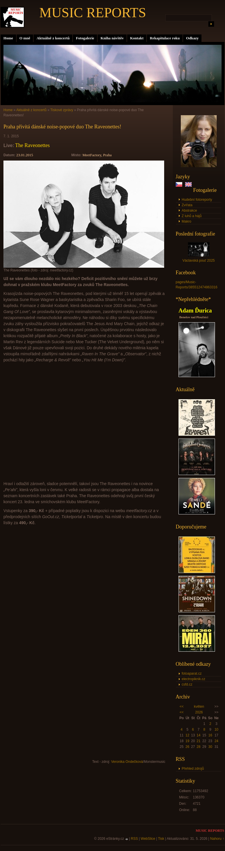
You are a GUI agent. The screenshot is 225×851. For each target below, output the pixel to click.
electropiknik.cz (193, 679)
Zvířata (187, 205)
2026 (199, 712)
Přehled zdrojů (193, 769)
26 (187, 747)
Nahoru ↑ (217, 839)
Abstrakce (189, 211)
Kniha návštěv (112, 38)
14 (198, 735)
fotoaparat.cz (191, 673)
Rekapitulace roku (165, 38)
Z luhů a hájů (191, 216)
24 (216, 741)
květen (199, 707)
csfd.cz (187, 684)
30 (210, 747)
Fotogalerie (85, 38)
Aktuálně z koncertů (52, 38)
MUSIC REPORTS (92, 12)
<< (182, 707)
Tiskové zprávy (61, 110)
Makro (186, 221)
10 (216, 730)
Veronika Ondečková (127, 762)
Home (8, 38)
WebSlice (148, 839)
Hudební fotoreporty (197, 200)
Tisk (161, 839)
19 (187, 741)
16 (210, 735)
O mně (25, 38)
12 (187, 735)
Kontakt (136, 38)
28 (198, 747)
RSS (134, 839)
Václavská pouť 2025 (199, 260)
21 (198, 741)
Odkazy (192, 38)
